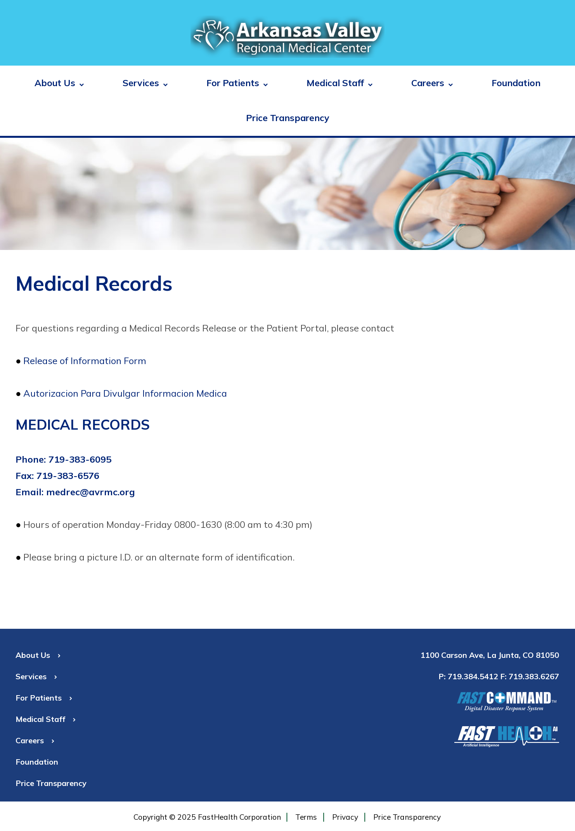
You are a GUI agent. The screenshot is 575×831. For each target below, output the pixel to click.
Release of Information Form (84, 360)
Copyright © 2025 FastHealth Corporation (207, 817)
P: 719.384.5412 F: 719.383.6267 (498, 676)
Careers (432, 82)
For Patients (237, 82)
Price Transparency (287, 117)
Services (145, 82)
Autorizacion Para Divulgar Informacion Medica (125, 393)
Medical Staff (339, 82)
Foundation (516, 82)
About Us (59, 82)
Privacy (345, 817)
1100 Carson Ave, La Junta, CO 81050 (490, 655)
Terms (306, 817)
